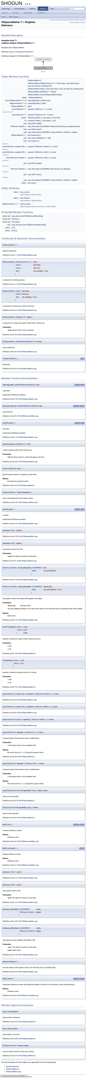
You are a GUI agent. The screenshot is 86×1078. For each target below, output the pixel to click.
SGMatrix (44, 92)
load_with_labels (34, 126)
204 (16, 1039)
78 (16, 725)
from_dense (32, 138)
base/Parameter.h (26, 52)
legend (43, 71)
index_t (63, 83)
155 (16, 921)
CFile (34, 123)
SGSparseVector (47, 83)
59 (16, 801)
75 (16, 485)
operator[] (31, 100)
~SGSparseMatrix (34, 97)
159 (16, 399)
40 (16, 352)
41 (16, 865)
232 (16, 462)
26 (16, 310)
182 (16, 502)
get (29, 106)
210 (16, 1056)
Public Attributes (80, 20)
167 (16, 524)
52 (16, 700)
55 (16, 416)
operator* (31, 109)
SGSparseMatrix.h (28, 485)
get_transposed (33, 135)
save (29, 129)
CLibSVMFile (45, 126)
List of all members (54, 20)
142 (16, 955)
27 (14, 52)
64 (16, 841)
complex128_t (20, 146)
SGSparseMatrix (14, 17)
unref (13, 231)
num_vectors (25, 192)
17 (16, 284)
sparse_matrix (25, 204)
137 (16, 878)
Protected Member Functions (77, 22)
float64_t (22, 126)
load (29, 123)
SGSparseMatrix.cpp (29, 255)
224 (16, 972)
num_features (25, 198)
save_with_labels (34, 132)
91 (16, 561)
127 (16, 687)
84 (16, 757)
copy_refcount (17, 225)
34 (16, 335)
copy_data (15, 216)
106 (16, 653)
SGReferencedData (31, 216)
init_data (15, 219)
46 (16, 369)
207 (16, 1022)
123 (16, 580)
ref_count (31, 183)
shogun (3, 17)
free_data (15, 222)
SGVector (19, 109)
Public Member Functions (68, 20)
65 (16, 713)
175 (16, 437)
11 (16, 255)
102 (16, 536)
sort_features (32, 141)
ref (13, 228)
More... (39, 195)
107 (16, 620)
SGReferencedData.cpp (29, 416)
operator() (31, 118)
